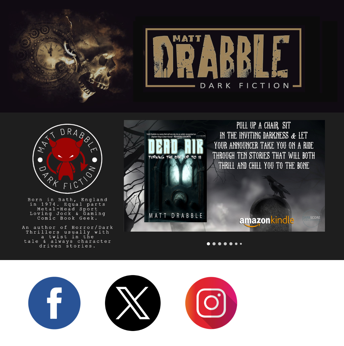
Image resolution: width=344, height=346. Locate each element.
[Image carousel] (224, 182)
